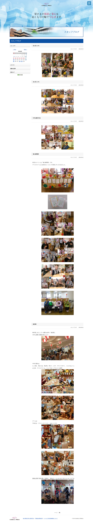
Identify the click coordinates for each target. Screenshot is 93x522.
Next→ (25, 49)
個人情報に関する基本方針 (28, 518)
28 (19, 61)
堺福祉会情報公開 (38, 518)
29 (21, 61)
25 (13, 61)
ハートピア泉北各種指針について (50, 518)
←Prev (14, 49)
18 (13, 59)
